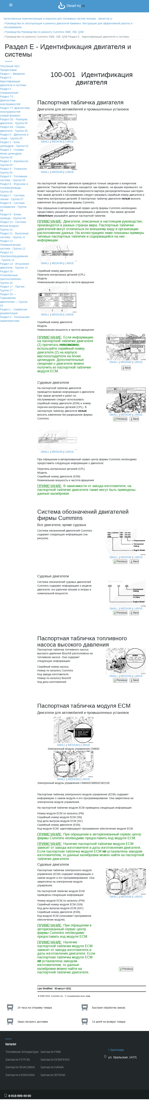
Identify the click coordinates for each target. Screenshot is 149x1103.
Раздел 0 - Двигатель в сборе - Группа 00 (14, 136)
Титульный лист (10, 66)
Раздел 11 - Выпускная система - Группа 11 (14, 235)
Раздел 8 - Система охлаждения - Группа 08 (13, 206)
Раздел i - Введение (12, 74)
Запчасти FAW (50, 1052)
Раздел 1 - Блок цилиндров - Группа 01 (14, 144)
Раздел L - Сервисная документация (13, 311)
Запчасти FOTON (17, 1060)
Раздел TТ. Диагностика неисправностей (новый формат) (15, 111)
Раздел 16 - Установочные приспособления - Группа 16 (11, 277)
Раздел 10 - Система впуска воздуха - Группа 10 (13, 225)
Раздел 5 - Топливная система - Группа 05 (13, 178)
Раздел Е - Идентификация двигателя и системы (13, 81)
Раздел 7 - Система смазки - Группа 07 (12, 197)
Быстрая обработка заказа (108, 1007)
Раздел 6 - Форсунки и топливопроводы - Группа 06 (14, 187)
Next (126, 368)
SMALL (45, 141)
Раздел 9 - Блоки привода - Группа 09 (12, 216)
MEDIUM (57, 141)
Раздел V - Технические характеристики (15, 319)
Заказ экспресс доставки (33, 1022)
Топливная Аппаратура (21, 1052)
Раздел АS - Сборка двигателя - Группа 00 (14, 129)
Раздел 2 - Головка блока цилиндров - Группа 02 (12, 153)
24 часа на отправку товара (35, 1007)
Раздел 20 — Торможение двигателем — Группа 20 (13, 299)
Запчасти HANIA (52, 1067)
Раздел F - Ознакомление (9, 91)
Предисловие (8, 70)
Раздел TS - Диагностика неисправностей (10, 100)
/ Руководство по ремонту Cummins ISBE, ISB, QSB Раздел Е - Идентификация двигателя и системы (66, 37)
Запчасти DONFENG (55, 1060)
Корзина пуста (135, 10)
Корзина (132, 6)
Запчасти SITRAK (52, 1075)
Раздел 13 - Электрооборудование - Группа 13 (14, 256)
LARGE (69, 141)
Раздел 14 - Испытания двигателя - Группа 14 (14, 265)
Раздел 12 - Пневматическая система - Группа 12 (12, 244)
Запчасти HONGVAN (20, 1075)
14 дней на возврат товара (108, 1022)
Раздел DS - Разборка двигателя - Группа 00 (14, 121)
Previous (120, 419)
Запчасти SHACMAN (20, 1067)
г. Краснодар (116, 1050)
